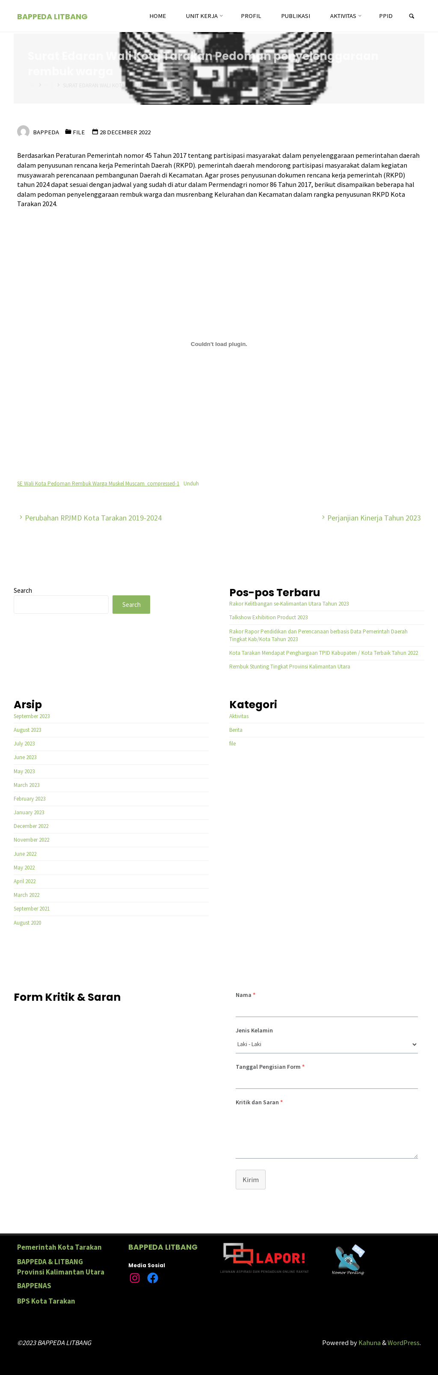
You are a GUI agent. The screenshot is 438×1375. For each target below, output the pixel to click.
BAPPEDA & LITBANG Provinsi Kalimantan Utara (60, 1267)
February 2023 (29, 798)
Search (23, 590)
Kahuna (369, 1342)
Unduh (191, 483)
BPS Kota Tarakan (46, 1301)
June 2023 (25, 757)
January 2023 (29, 812)
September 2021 (32, 908)
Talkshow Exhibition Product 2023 (268, 617)
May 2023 (24, 771)
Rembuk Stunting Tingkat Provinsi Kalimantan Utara (289, 666)
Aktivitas (239, 716)
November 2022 (31, 839)
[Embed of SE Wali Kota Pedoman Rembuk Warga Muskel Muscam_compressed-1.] (218, 344)
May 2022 (24, 867)
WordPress (404, 1342)
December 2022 (31, 826)
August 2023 (27, 729)
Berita (236, 729)
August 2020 (27, 922)
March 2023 (26, 785)
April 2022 (25, 881)
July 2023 (24, 743)
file (79, 132)
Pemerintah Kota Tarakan (59, 1247)
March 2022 (26, 895)
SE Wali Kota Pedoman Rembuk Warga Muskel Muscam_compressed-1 (98, 483)
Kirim (251, 1179)
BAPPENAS (34, 1285)
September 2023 (32, 716)
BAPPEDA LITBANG (52, 16)
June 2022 (25, 854)
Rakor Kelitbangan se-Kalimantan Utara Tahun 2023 (289, 603)
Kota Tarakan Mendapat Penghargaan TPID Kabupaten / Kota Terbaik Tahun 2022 (323, 652)
